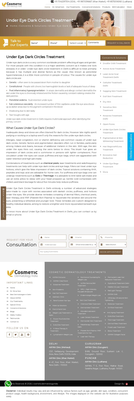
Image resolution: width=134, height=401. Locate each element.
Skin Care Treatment (88, 300)
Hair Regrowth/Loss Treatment (112, 148)
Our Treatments (73, 7)
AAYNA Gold (112, 294)
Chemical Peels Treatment (90, 304)
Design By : (121, 384)
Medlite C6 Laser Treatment (118, 287)
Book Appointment (110, 252)
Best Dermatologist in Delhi (20, 294)
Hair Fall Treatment (60, 293)
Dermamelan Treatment (90, 308)
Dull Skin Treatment (112, 96)
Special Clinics (15, 305)
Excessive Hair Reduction (110, 156)
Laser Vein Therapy (88, 337)
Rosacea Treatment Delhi (112, 117)
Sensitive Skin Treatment (110, 108)
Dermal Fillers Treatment (117, 323)
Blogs (12, 311)
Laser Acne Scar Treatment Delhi (111, 75)
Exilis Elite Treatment (61, 325)
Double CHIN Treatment (114, 63)
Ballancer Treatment (115, 304)
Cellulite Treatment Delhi (112, 84)
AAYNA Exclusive (59, 277)
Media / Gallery (15, 315)
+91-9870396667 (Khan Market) (91, 1)
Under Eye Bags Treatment (110, 165)
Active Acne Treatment (114, 69)
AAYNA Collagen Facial (116, 334)
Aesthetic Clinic (58, 297)
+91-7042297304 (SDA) (64, 1)
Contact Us (14, 322)
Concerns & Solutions (91, 7)
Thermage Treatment (116, 320)
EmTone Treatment (115, 308)
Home (47, 7)
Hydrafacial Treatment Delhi (118, 283)
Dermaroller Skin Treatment (91, 321)
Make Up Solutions (60, 305)
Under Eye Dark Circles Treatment (114, 131)
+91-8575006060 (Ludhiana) (119, 1)
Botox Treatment (114, 331)
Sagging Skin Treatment (115, 91)
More (129, 7)
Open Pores (109, 124)
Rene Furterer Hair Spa (61, 300)
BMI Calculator (118, 7)
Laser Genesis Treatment (90, 317)
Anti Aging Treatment (115, 313)
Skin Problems (58, 289)
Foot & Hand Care (59, 309)
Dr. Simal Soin (58, 7)
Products (106, 7)
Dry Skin (107, 102)
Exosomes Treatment (61, 285)
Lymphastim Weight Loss (63, 334)
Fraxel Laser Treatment (116, 327)
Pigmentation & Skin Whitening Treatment (113, 139)
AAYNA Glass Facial (60, 281)
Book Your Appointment (3, 203)
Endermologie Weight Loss (91, 295)
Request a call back (118, 43)
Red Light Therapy (115, 291)
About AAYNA (15, 298)
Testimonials (14, 318)
